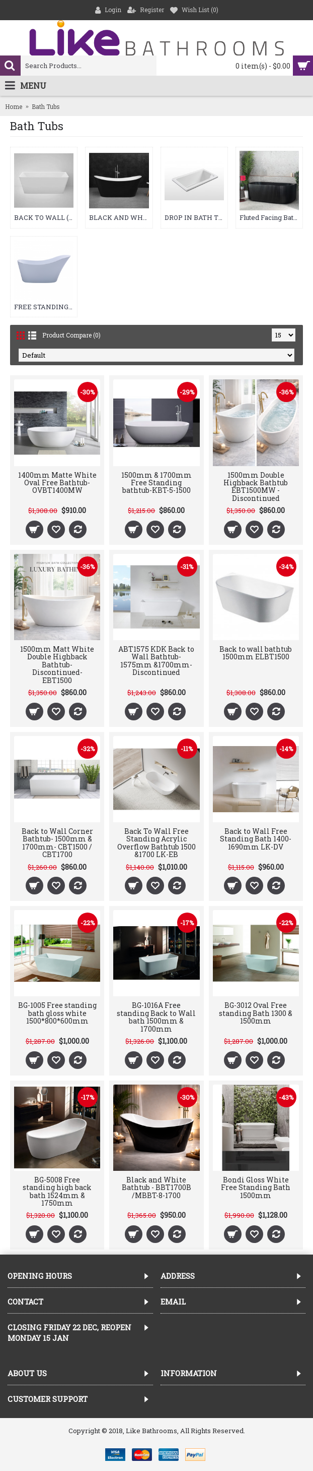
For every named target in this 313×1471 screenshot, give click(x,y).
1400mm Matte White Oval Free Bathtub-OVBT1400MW (57, 482)
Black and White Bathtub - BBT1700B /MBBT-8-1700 (156, 1187)
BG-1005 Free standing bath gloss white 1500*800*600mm (57, 1013)
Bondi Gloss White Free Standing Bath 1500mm (255, 1187)
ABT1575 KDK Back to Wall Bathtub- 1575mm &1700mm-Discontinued (156, 660)
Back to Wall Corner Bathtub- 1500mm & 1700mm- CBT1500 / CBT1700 (57, 842)
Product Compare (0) (71, 335)
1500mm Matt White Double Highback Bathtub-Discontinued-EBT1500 (57, 664)
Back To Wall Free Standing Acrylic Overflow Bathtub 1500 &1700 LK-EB (156, 842)
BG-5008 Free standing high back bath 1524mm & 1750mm (57, 1191)
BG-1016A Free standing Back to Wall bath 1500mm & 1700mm (156, 1016)
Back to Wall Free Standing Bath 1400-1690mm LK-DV (255, 839)
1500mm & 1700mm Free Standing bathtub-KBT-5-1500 (156, 482)
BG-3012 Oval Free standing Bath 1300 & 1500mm (255, 1013)
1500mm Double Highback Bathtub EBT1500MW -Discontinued (255, 486)
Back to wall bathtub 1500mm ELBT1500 (255, 652)
